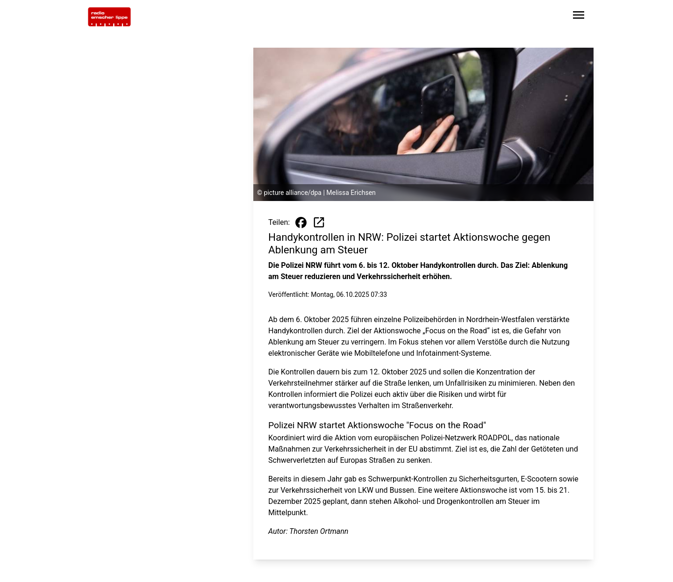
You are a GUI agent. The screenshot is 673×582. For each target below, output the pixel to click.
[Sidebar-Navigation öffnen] (578, 16)
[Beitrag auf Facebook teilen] (301, 222)
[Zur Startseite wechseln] (109, 17)
